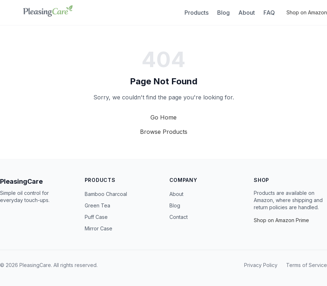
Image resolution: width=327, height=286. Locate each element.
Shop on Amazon (306, 12)
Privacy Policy (260, 265)
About (246, 12)
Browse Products (163, 131)
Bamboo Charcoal (106, 194)
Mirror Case (98, 228)
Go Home (163, 117)
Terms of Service (306, 265)
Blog (223, 12)
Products (196, 12)
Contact (178, 217)
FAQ (269, 12)
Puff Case (96, 217)
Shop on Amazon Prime (281, 220)
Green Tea (97, 205)
